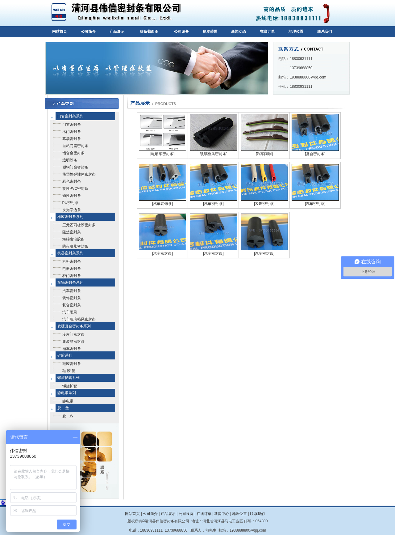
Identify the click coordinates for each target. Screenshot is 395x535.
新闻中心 (221, 514)
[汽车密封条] (213, 204)
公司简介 (88, 31)
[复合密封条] (315, 154)
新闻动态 (238, 31)
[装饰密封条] (264, 204)
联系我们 (324, 31)
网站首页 (59, 31)
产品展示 (117, 31)
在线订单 (267, 31)
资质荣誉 (209, 31)
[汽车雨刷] (264, 154)
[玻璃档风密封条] (213, 154)
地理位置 (296, 31)
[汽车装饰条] (162, 204)
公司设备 (181, 31)
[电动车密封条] (162, 154)
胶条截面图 (149, 31)
